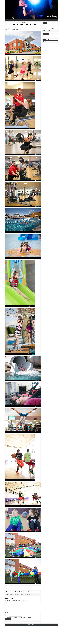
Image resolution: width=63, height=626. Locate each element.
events (46, 19)
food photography (41, 19)
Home (6, 19)
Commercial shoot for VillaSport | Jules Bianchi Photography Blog (19, 594)
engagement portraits (34, 19)
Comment (7, 601)
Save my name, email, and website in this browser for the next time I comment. (18, 617)
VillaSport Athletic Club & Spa (11, 27)
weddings (22, 19)
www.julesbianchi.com (11, 19)
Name (6, 612)
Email (6, 614)
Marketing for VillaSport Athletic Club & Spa (23, 24)
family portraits (27, 19)
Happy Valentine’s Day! (46, 30)
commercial (17, 19)
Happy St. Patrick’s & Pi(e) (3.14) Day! (48, 28)
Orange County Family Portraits (48, 26)
